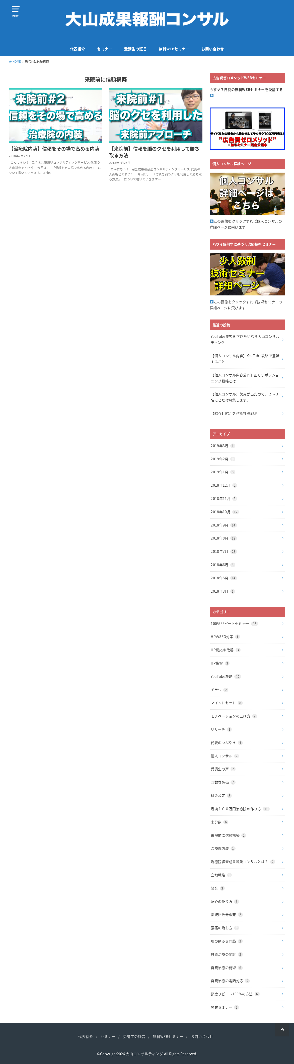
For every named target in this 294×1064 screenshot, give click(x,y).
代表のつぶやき (227, 742)
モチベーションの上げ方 (234, 715)
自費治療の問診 (227, 954)
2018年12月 (224, 485)
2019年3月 (223, 445)
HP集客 (220, 663)
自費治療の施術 (227, 967)
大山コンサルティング (144, 1053)
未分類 (219, 821)
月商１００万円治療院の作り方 (240, 808)
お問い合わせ (212, 49)
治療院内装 (223, 848)
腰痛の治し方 (225, 927)
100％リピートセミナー (234, 623)
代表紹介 (77, 49)
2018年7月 (224, 551)
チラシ (219, 689)
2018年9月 (224, 524)
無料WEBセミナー (174, 49)
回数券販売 (223, 782)
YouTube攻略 (226, 676)
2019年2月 (223, 458)
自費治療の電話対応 (230, 980)
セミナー (104, 49)
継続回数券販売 (227, 914)
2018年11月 (224, 498)
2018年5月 (224, 577)
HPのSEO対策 (225, 636)
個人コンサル (225, 755)
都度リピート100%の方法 (235, 993)
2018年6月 (223, 564)
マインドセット (227, 702)
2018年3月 (223, 591)
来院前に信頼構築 (228, 835)
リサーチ (221, 729)
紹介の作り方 (225, 901)
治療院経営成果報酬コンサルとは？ (243, 861)
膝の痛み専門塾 (227, 940)
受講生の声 (223, 768)
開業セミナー (225, 1007)
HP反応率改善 (225, 649)
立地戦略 (221, 874)
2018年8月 (224, 538)
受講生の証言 (135, 49)
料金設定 (221, 795)
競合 (218, 888)
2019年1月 (223, 471)
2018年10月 (225, 511)
